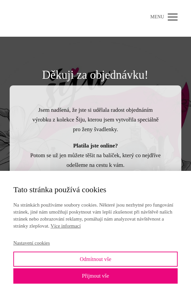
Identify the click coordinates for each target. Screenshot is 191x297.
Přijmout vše (95, 276)
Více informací (66, 226)
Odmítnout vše (95, 259)
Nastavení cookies (31, 243)
